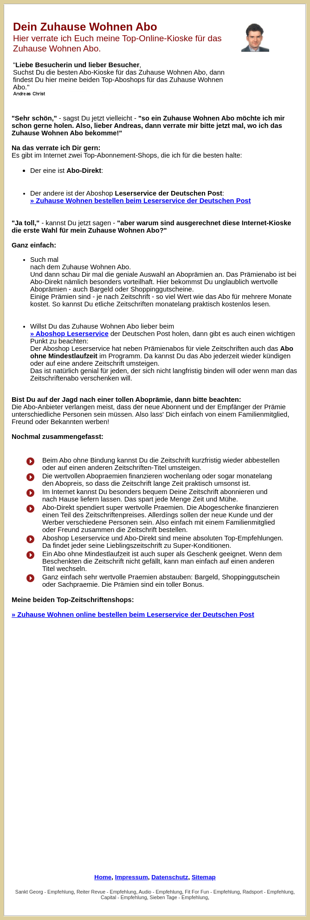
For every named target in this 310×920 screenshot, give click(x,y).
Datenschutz (169, 877)
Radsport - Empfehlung (268, 892)
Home (102, 877)
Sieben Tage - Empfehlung (179, 897)
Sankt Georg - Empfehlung (44, 892)
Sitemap (204, 877)
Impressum (131, 877)
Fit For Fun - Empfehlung (212, 892)
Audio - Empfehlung (160, 892)
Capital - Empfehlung (124, 897)
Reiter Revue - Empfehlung (106, 892)
